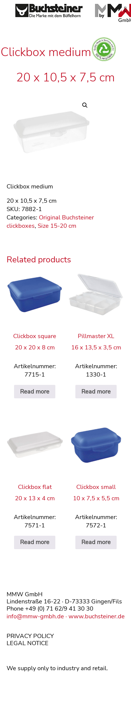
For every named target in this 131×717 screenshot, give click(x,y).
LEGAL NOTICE (27, 643)
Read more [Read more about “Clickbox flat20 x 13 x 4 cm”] (34, 542)
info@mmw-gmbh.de (35, 616)
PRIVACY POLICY (30, 636)
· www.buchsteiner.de (94, 616)
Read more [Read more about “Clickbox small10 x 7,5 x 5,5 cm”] (96, 542)
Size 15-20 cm (57, 226)
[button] (85, 105)
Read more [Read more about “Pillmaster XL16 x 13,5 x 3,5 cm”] (96, 392)
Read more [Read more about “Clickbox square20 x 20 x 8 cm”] (34, 392)
